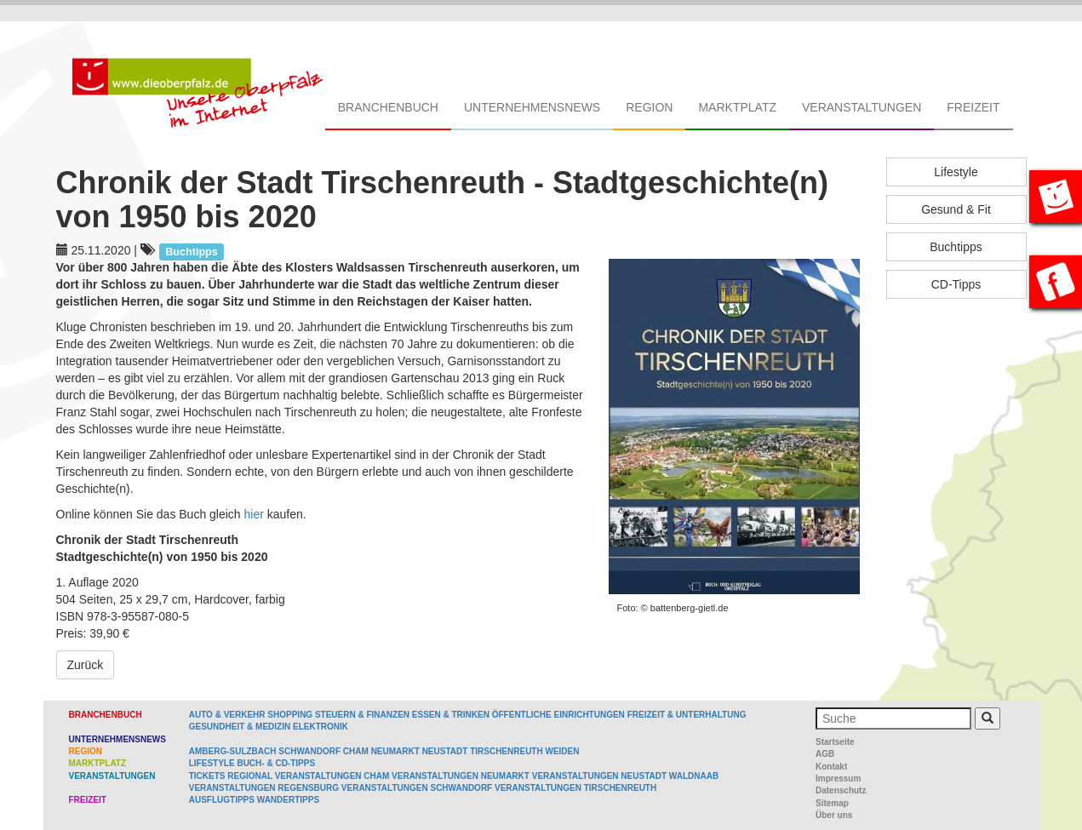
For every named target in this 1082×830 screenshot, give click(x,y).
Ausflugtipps (222, 799)
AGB (825, 753)
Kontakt (831, 766)
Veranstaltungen (861, 107)
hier (255, 514)
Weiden (562, 751)
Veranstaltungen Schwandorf (416, 788)
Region (649, 107)
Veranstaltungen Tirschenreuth (575, 788)
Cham (356, 751)
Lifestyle (955, 172)
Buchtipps (956, 247)
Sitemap (832, 803)
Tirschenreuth (506, 751)
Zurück (85, 665)
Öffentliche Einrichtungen (558, 714)
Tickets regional (230, 776)
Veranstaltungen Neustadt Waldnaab (625, 776)
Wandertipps (288, 799)
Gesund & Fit (956, 209)
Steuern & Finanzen (362, 714)
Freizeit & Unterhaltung (687, 714)
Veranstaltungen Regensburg (264, 788)
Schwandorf (309, 751)
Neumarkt (395, 751)
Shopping (289, 714)
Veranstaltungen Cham (332, 776)
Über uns (834, 815)
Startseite (835, 742)
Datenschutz (841, 790)
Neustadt (445, 751)
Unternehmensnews (532, 107)
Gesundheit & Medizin (239, 726)
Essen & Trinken (450, 714)
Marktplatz (737, 107)
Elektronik (320, 726)
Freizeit (973, 107)
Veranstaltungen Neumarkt (461, 776)
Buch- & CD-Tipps (276, 763)
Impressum (838, 778)
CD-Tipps (956, 284)
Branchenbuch (388, 107)
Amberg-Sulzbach (233, 751)
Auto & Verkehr (228, 714)
